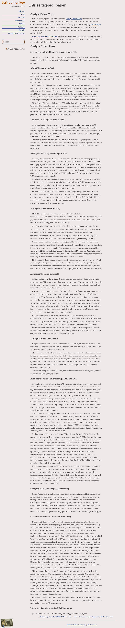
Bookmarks (19, 21)
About (21, 14)
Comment (108, 617)
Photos (21, 24)
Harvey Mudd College (74, 19)
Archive (21, 17)
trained (13, 2)
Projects (21, 27)
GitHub (21, 30)
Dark (22, 49)
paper (74, 617)
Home (21, 11)
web (69, 617)
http (98, 617)
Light (16, 49)
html (78, 617)
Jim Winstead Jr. (92, 625)
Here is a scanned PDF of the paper (45, 36)
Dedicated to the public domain (76, 625)
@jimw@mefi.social (16, 33)
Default (9, 49)
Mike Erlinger (96, 24)
